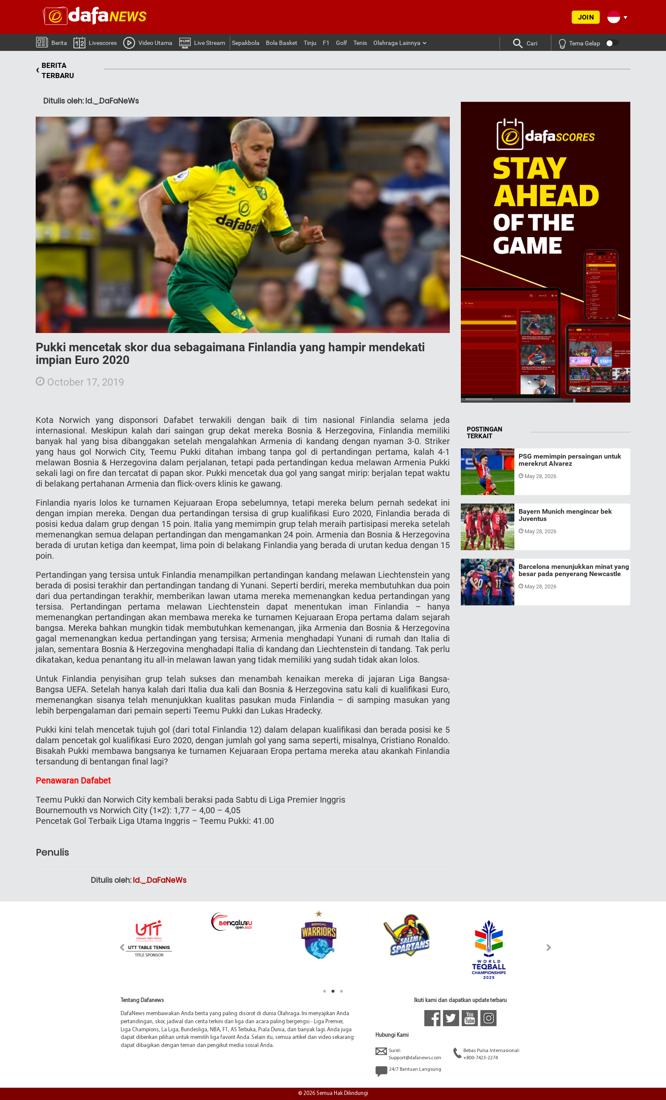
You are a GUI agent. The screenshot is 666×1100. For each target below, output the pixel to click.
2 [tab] (333, 991)
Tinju (310, 42)
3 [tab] (341, 991)
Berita (51, 42)
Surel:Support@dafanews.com (408, 1054)
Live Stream (202, 42)
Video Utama (147, 42)
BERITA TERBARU (55, 70)
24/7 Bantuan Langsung (408, 1071)
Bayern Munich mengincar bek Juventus (565, 515)
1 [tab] (324, 991)
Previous (117, 947)
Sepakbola (246, 42)
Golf (341, 42)
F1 (326, 42)
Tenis (360, 42)
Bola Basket (281, 42)
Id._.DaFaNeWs (159, 880)
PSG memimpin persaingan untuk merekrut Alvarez (570, 460)
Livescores (95, 42)
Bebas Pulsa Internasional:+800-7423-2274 (486, 1054)
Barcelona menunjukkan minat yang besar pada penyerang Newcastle (574, 570)
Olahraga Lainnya (396, 42)
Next (549, 947)
